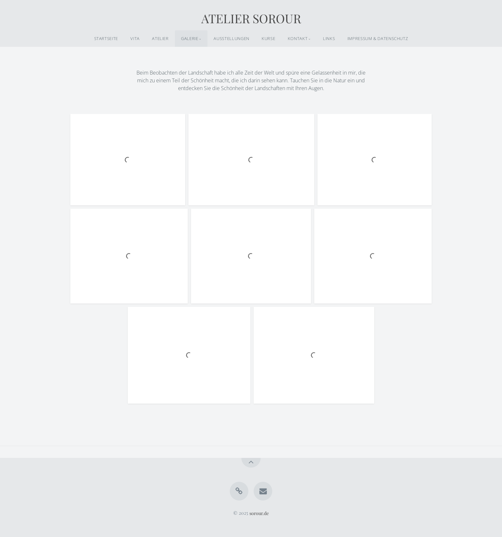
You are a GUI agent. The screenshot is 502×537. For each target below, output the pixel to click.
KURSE (268, 38)
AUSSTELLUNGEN (231, 38)
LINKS (329, 38)
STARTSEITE (106, 38)
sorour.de (259, 513)
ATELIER (160, 38)
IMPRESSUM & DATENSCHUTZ (377, 38)
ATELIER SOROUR (251, 18)
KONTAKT (297, 38)
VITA (135, 38)
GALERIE (189, 38)
